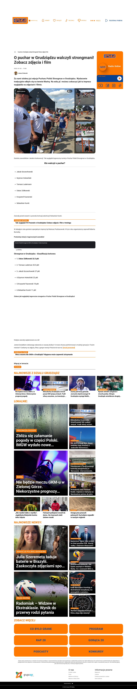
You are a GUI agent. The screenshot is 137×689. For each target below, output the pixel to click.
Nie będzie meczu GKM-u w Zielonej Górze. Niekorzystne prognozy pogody (27, 394)
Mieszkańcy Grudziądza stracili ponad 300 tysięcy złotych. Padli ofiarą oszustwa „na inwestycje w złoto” (54, 394)
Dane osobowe (98, 678)
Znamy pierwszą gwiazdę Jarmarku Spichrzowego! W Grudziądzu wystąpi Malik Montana (82, 394)
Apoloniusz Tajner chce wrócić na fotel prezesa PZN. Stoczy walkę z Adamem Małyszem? (82, 543)
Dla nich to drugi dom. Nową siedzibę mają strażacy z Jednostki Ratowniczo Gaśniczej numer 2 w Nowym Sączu (82, 445)
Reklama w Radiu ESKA (74, 678)
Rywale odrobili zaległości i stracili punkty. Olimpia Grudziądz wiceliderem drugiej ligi (110, 394)
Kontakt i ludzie (72, 672)
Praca (69, 674)
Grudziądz (17, 367)
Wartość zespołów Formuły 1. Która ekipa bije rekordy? (82, 612)
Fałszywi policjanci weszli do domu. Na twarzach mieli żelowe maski (54, 515)
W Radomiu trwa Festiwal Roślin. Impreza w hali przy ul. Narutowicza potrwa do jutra (82, 491)
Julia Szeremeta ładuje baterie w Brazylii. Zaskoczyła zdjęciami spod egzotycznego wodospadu (41, 559)
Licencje (97, 674)
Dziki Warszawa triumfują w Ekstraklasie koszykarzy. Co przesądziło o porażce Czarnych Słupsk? (82, 589)
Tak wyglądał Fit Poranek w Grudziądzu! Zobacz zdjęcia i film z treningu (43, 223)
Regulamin (97, 672)
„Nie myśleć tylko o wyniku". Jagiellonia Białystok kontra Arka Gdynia (27, 515)
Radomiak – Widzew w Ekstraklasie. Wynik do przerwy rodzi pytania (41, 605)
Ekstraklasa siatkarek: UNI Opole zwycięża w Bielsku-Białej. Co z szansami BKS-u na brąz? (82, 566)
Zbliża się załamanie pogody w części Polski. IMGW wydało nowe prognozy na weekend (41, 438)
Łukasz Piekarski (23, 73)
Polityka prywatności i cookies (102, 676)
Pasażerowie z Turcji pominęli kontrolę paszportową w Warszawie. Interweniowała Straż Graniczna (82, 468)
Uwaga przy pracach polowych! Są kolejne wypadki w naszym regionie (82, 515)
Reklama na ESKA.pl (73, 676)
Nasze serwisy (68, 683)
